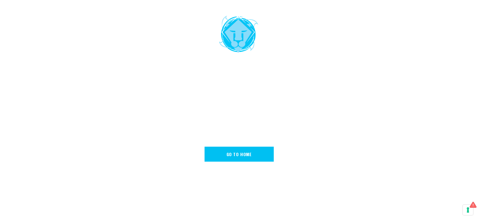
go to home (239, 154)
